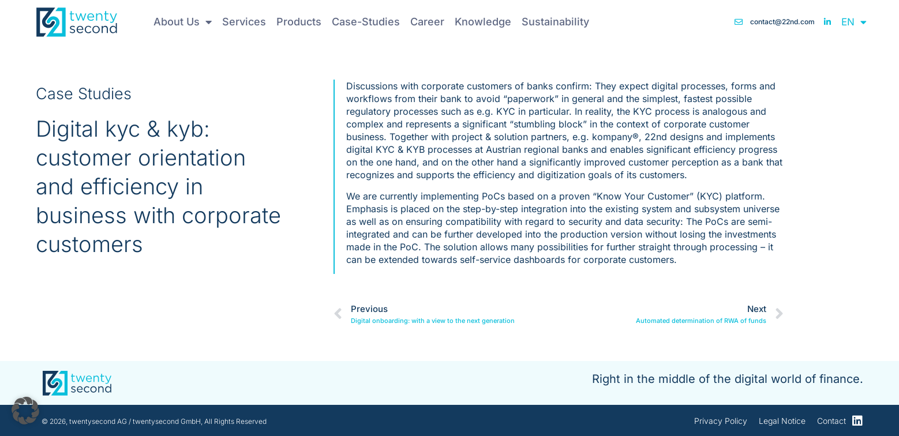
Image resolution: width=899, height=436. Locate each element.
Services (244, 22)
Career (427, 22)
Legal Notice (782, 421)
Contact (831, 421)
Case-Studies (366, 22)
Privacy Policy (720, 421)
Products (298, 22)
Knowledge (483, 22)
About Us (182, 22)
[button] (25, 410)
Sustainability (555, 22)
